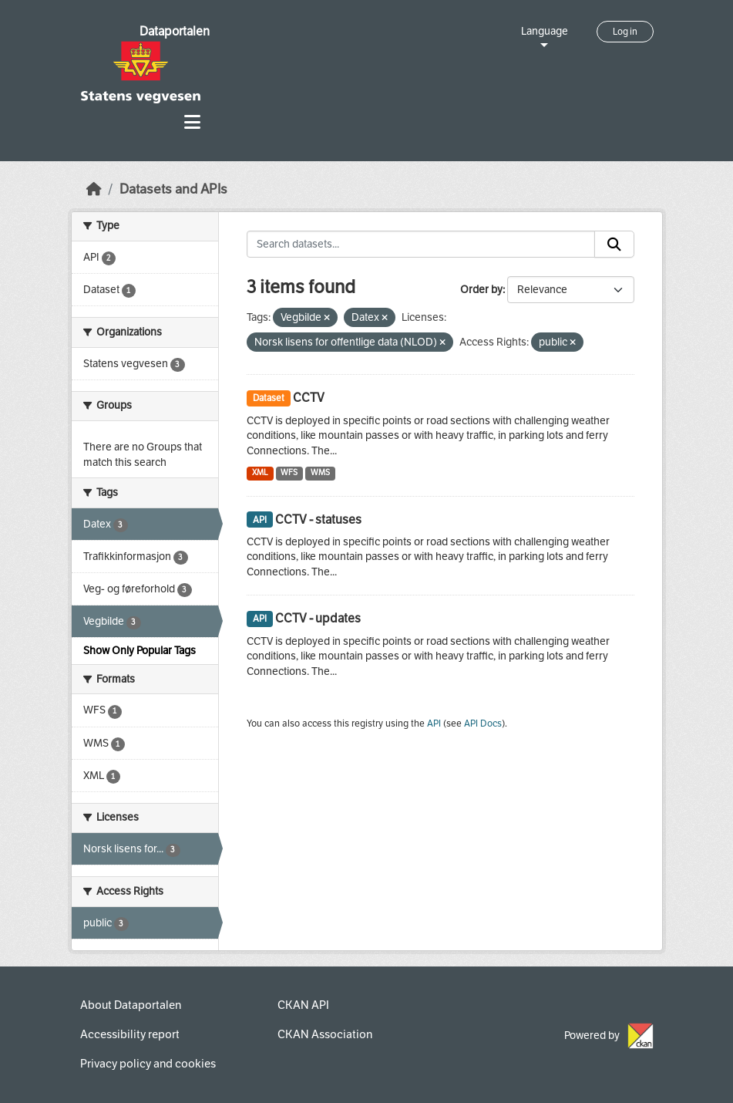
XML (260, 472)
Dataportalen (175, 31)
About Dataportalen (130, 1005)
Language (544, 31)
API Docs (483, 723)
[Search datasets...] (421, 244)
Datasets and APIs (173, 189)
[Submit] (614, 244)
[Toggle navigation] (192, 122)
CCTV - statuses (318, 519)
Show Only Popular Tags (139, 650)
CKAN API (303, 1005)
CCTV (308, 397)
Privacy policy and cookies (148, 1064)
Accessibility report (130, 1034)
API (434, 723)
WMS (320, 472)
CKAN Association (324, 1034)
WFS (289, 472)
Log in (625, 31)
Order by (481, 289)
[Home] (94, 189)
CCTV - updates (318, 618)
